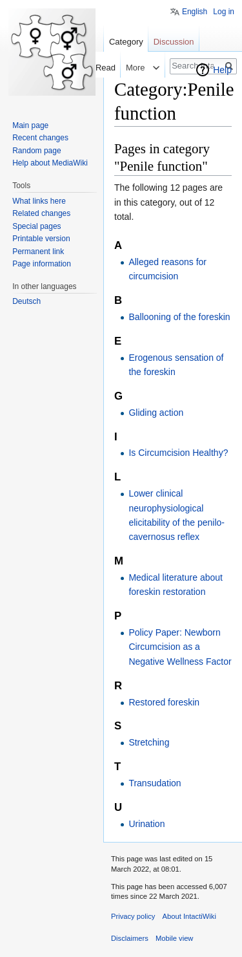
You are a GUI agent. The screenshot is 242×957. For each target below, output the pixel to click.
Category (126, 42)
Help (222, 70)
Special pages (36, 226)
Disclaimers (129, 938)
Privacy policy (133, 916)
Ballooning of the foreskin (179, 317)
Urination (146, 824)
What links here (39, 201)
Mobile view (174, 938)
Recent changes (40, 137)
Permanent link (38, 251)
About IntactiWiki (189, 916)
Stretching (148, 742)
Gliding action (155, 412)
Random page (36, 150)
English (194, 11)
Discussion (174, 42)
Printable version (41, 238)
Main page (30, 125)
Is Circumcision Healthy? (178, 452)
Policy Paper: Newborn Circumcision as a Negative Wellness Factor (179, 647)
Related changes (41, 213)
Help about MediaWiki (50, 162)
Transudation (154, 783)
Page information (41, 263)
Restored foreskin (163, 702)
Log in (223, 11)
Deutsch (26, 301)
